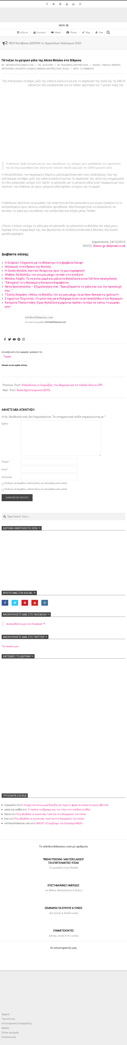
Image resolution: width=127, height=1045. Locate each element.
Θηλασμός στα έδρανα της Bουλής (28, 266)
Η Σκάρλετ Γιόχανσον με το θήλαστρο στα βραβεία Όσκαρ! (44, 262)
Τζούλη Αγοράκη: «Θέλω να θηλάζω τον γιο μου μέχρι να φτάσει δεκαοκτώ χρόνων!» (62, 294)
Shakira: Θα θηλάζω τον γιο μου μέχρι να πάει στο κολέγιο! (44, 274)
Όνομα (6, 461)
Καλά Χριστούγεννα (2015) (33, 390)
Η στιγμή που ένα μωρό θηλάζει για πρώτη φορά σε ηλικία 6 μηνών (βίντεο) (64, 805)
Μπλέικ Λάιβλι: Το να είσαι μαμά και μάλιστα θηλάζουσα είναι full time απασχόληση (61, 278)
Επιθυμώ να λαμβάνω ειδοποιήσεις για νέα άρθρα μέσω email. (35, 489)
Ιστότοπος (7, 477)
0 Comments (87, 68)
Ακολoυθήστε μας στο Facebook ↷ (26, 614)
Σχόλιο (5, 423)
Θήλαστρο (20, 68)
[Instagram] (23, 339)
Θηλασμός (67, 64)
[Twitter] (9, 339)
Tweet (7, 356)
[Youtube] (14, 339)
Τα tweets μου (10, 646)
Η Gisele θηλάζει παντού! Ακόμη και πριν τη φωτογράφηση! (45, 270)
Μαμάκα (41, 68)
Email (5, 469)
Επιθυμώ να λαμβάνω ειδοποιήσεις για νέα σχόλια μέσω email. (35, 483)
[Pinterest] (18, 339)
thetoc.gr (99, 246)
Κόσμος (31, 68)
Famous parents (111, 64)
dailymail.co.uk (115, 246)
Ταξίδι (65, 68)
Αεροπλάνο (8, 68)
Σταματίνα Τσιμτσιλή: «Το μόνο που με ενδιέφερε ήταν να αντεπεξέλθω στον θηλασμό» (64, 298)
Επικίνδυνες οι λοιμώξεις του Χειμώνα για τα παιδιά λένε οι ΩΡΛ (62, 385)
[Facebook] (4, 339)
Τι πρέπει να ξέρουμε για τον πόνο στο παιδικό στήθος (59, 809)
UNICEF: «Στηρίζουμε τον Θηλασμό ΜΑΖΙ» (59, 823)
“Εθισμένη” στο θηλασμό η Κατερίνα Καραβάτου (37, 282)
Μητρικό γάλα (81, 64)
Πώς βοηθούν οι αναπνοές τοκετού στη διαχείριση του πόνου (51, 814)
